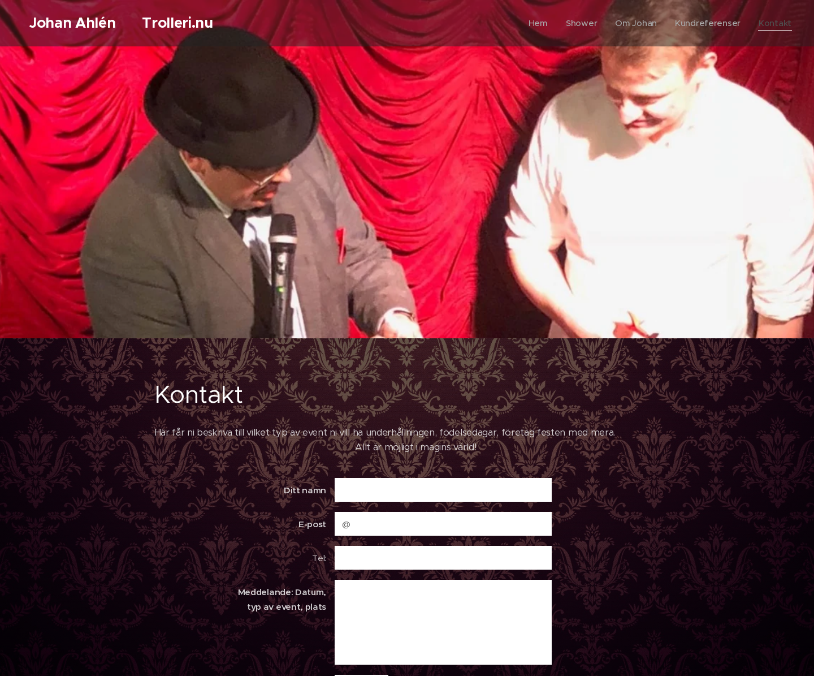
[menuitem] (535, 23)
